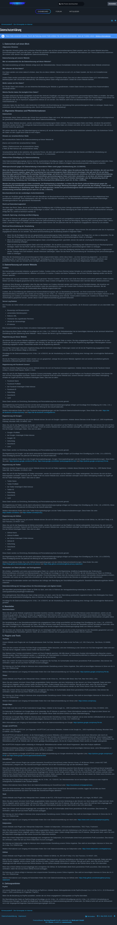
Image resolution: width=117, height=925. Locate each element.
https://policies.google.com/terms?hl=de (23, 461)
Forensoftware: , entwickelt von (58, 920)
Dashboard (43, 11)
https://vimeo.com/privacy (87, 701)
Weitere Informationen (103, 36)
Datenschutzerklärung (9, 916)
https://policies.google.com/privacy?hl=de (94, 461)
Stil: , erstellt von (58, 922)
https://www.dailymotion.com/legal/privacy (96, 849)
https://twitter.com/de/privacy (32, 512)
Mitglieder (74, 11)
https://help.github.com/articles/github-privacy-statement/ (63, 564)
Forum (59, 11)
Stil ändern (91, 916)
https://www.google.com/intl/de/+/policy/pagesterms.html (57, 461)
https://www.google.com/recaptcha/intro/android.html (28, 755)
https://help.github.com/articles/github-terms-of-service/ (21, 564)
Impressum (22, 916)
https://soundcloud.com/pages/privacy (79, 785)
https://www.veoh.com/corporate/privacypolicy (93, 820)
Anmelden (112, 4)
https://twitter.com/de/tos (11, 512)
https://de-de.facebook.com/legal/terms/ (41, 412)
